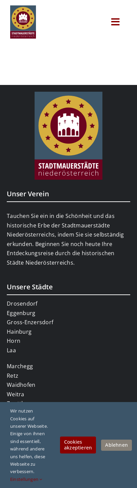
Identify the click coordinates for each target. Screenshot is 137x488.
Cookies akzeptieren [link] (78, 445)
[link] (23, 8)
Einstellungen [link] (26, 479)
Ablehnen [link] (116, 445)
